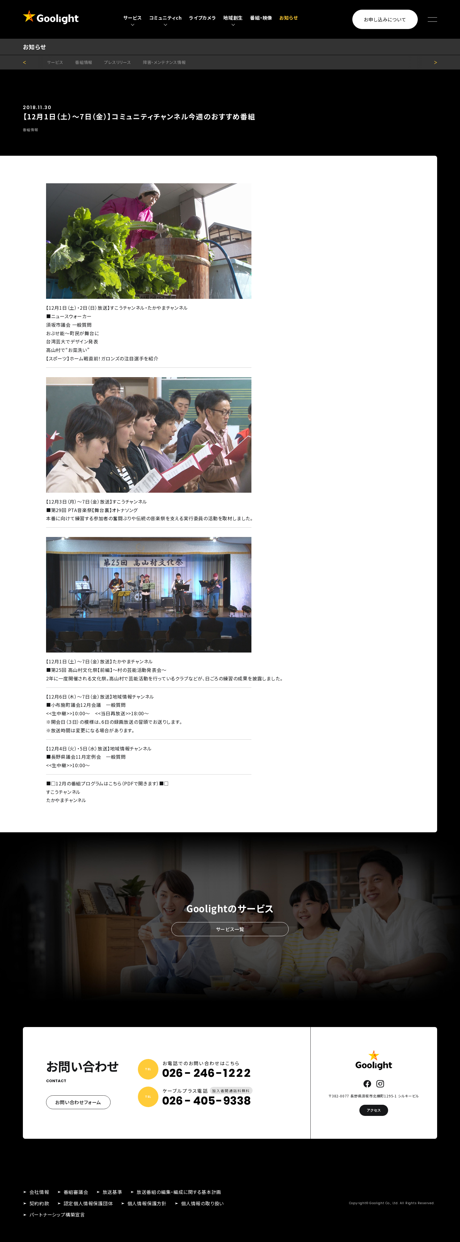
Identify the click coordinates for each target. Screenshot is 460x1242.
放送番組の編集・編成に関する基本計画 (179, 1191)
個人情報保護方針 (147, 1203)
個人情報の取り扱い (202, 1203)
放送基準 (112, 1191)
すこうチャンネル (63, 791)
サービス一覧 (230, 929)
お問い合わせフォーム (78, 1102)
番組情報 (83, 62)
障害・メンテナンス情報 (164, 62)
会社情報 (39, 1191)
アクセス (374, 1110)
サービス (55, 62)
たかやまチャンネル (66, 800)
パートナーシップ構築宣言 (57, 1214)
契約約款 (39, 1203)
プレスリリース (117, 62)
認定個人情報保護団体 (88, 1203)
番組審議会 (76, 1191)
